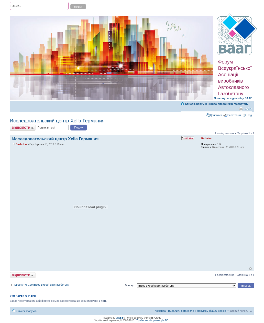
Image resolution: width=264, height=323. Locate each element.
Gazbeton (21, 144)
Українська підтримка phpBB (152, 320)
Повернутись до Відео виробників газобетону (41, 284)
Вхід (249, 115)
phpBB (119, 317)
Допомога (216, 115)
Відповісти (22, 128)
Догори (250, 268)
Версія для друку (240, 109)
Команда (160, 310)
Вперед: (130, 285)
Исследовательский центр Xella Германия (57, 120)
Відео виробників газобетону (228, 103)
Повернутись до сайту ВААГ (233, 98)
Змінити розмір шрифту (248, 109)
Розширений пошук (22, 14)
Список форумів (196, 103)
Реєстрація (234, 115)
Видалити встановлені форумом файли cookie (197, 310)
